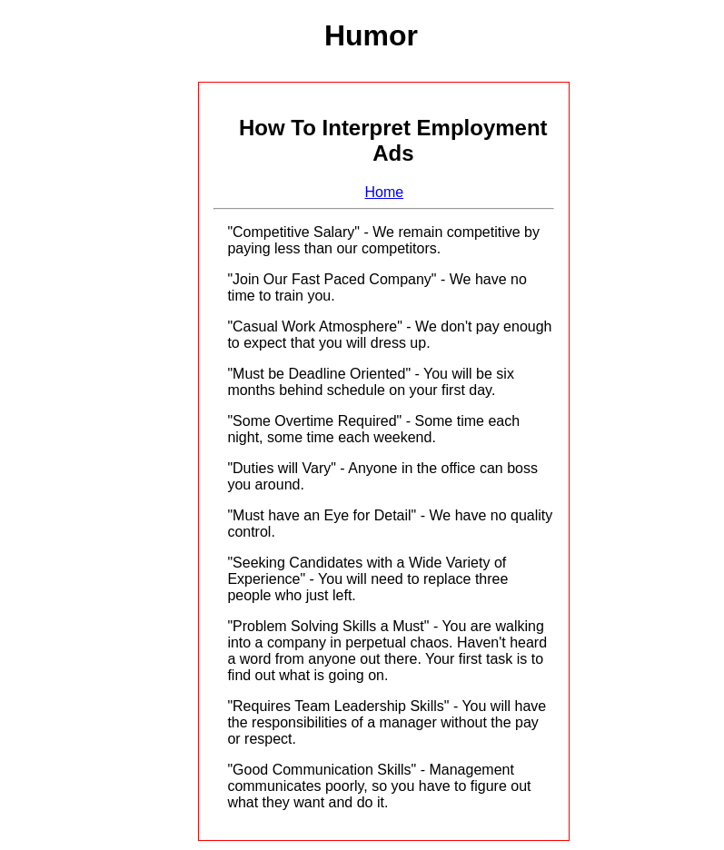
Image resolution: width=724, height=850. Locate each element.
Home (383, 192)
